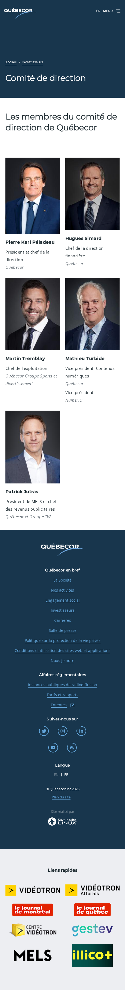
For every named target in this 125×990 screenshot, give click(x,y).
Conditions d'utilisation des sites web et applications (62, 650)
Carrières (62, 620)
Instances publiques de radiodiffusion (62, 684)
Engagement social (63, 600)
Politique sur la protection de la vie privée (63, 640)
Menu (112, 11)
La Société (62, 580)
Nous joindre (62, 660)
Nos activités (62, 590)
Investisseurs (63, 610)
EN (98, 11)
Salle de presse (62, 630)
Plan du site (61, 797)
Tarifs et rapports (62, 694)
